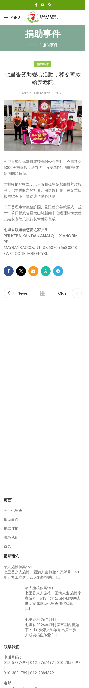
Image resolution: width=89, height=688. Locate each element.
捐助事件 (50, 44)
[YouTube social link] (42, 5)
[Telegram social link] (58, 271)
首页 (7, 546)
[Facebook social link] (36, 5)
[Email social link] (33, 271)
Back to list (42, 293)
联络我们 (11, 537)
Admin (27, 93)
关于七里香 (13, 510)
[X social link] (21, 271)
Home (32, 44)
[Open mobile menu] (11, 17)
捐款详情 (11, 528)
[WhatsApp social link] (49, 5)
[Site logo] (43, 17)
